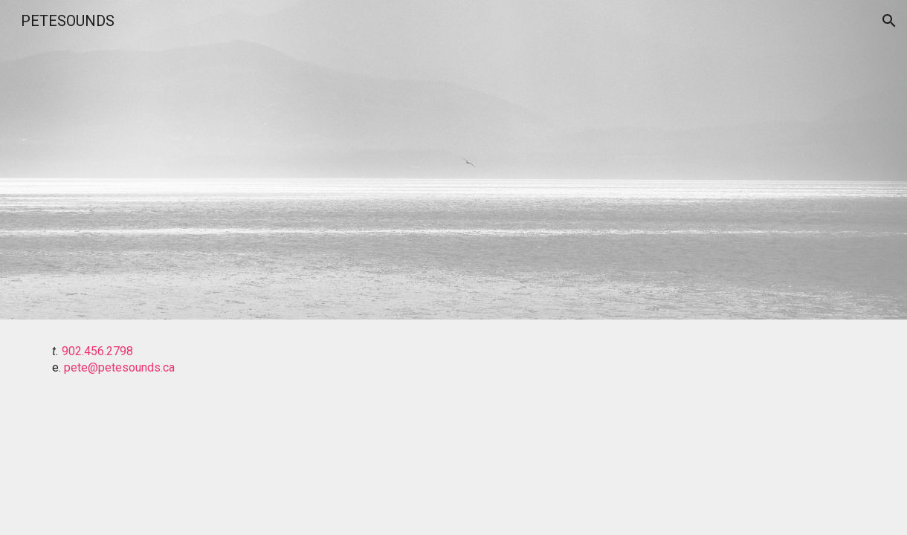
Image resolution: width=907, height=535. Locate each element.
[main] (453, 359)
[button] (889, 21)
